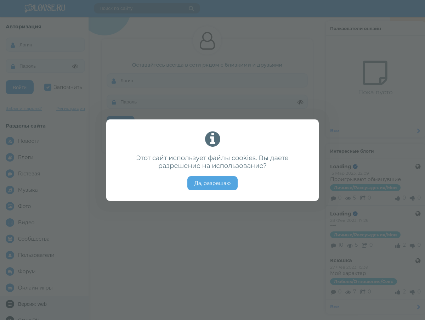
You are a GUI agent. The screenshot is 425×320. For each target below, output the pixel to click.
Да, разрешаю (212, 183)
